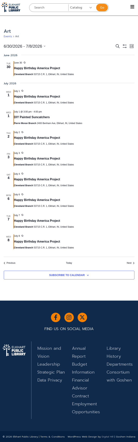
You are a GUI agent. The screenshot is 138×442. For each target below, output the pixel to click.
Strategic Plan (51, 372)
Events (8, 36)
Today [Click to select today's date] (69, 263)
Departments (120, 364)
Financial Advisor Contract (80, 388)
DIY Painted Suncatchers (32, 117)
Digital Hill (107, 436)
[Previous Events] (10, 263)
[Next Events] (130, 263)
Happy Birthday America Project (37, 68)
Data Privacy (49, 380)
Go (102, 7)
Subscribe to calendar (67, 275)
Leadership (48, 364)
